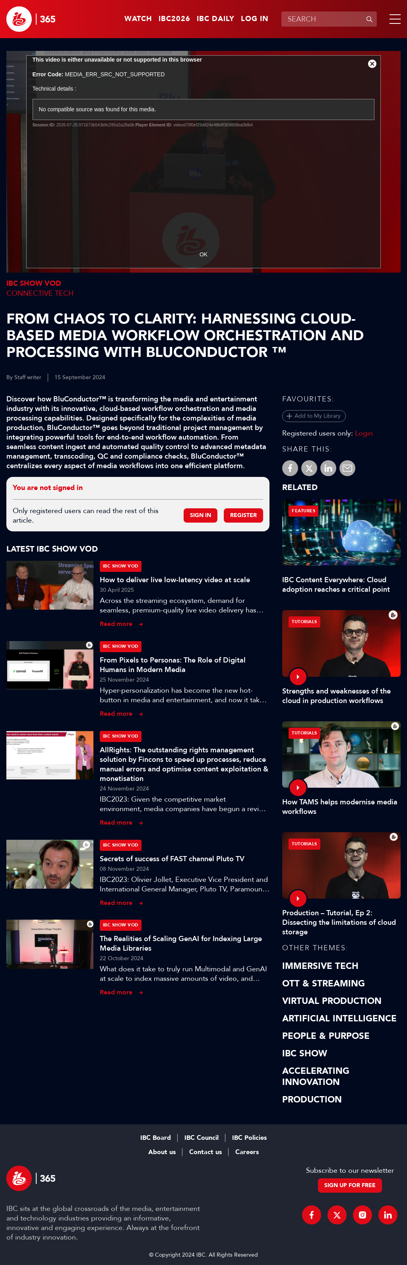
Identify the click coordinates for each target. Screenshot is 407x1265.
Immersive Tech (320, 966)
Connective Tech (40, 293)
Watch (138, 19)
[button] (393, 19)
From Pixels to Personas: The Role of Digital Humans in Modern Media (173, 664)
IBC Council (201, 1137)
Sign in (200, 515)
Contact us (205, 1152)
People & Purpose (326, 1036)
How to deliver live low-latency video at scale (175, 580)
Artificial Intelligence (339, 1019)
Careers (247, 1152)
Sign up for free (350, 1185)
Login (364, 433)
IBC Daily (216, 19)
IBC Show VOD (33, 284)
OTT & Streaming (323, 984)
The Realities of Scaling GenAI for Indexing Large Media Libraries (181, 943)
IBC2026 (174, 19)
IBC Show (304, 1054)
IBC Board (155, 1137)
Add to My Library (318, 416)
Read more (116, 624)
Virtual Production (332, 1001)
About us (162, 1152)
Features (303, 511)
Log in (255, 19)
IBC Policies (249, 1137)
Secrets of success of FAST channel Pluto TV (172, 859)
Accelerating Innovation (315, 1076)
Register (243, 515)
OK (203, 254)
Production (312, 1100)
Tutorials (304, 622)
